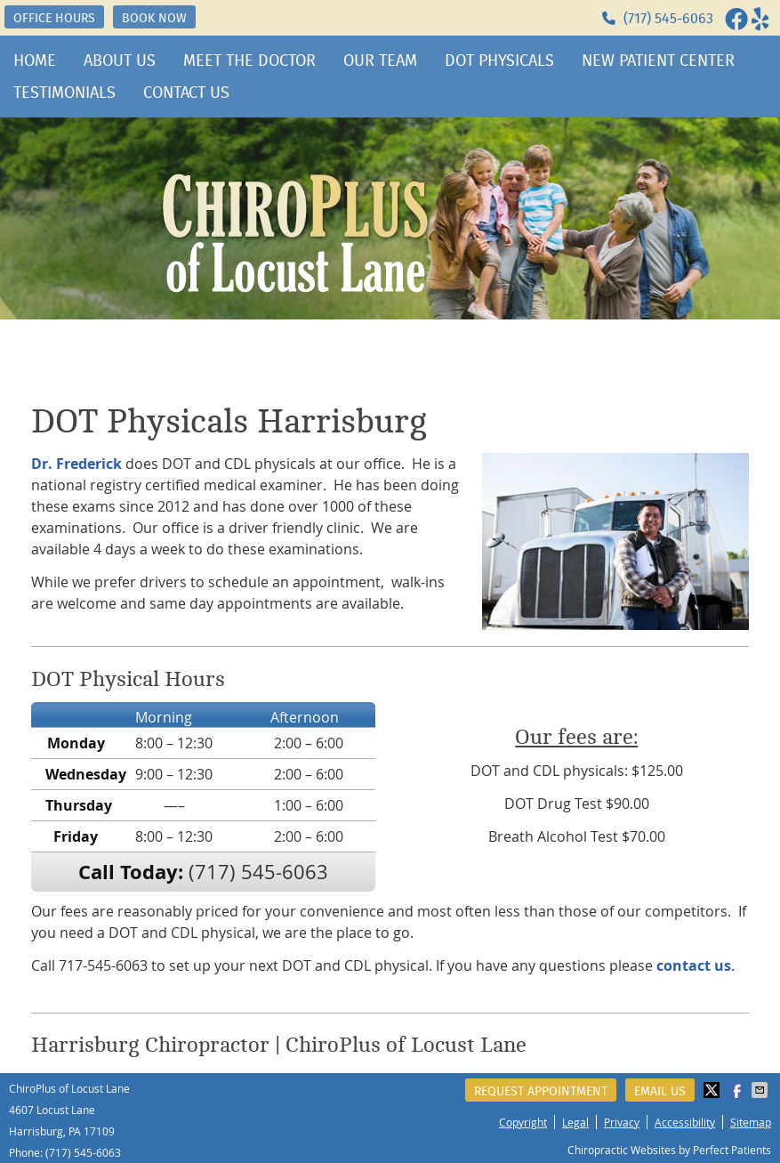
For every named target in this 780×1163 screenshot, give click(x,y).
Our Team (380, 60)
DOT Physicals (499, 60)
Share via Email (761, 1090)
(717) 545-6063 (668, 18)
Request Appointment (540, 1091)
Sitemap (750, 1122)
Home (34, 60)
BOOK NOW (154, 18)
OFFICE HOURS (54, 18)
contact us (693, 965)
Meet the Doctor (249, 60)
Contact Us (186, 92)
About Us (120, 60)
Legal (575, 1122)
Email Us (660, 1091)
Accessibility (685, 1122)
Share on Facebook (737, 1090)
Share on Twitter (713, 1090)
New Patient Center (658, 60)
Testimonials (64, 92)
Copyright (523, 1122)
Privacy (621, 1122)
